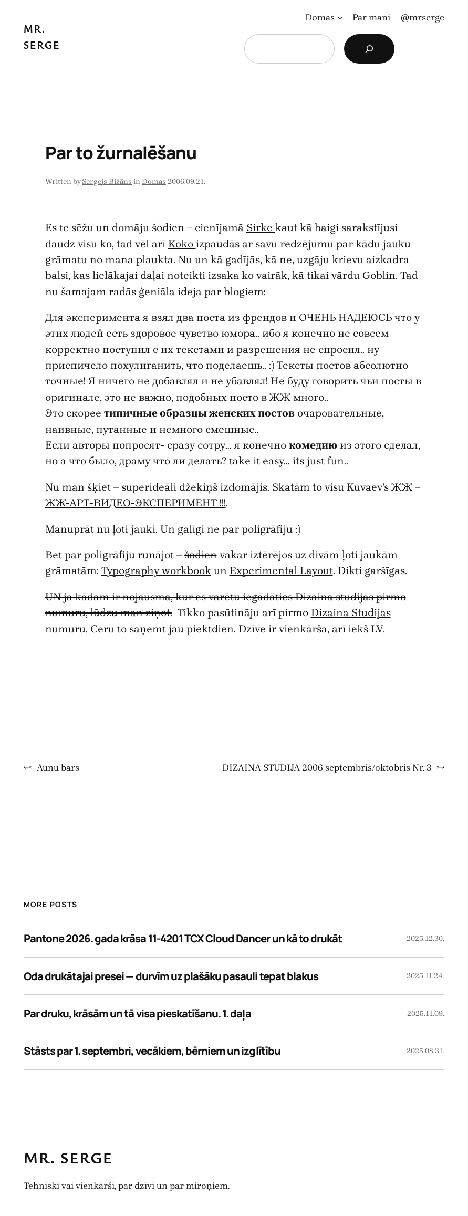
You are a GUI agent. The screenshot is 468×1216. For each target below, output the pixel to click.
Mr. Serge (68, 1157)
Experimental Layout (281, 570)
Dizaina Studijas (351, 612)
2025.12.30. (425, 938)
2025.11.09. (425, 1013)
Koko (182, 243)
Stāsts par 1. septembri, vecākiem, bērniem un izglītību (152, 1050)
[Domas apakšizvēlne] (339, 17)
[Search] (369, 49)
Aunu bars (58, 767)
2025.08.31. (425, 1050)
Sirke (260, 227)
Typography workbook (156, 570)
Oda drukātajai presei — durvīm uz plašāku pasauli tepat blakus (171, 976)
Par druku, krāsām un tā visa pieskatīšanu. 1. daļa (137, 1013)
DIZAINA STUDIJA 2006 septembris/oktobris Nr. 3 (326, 767)
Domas (154, 181)
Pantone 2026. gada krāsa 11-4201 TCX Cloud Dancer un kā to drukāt (183, 938)
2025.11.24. (425, 975)
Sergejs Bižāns (107, 181)
